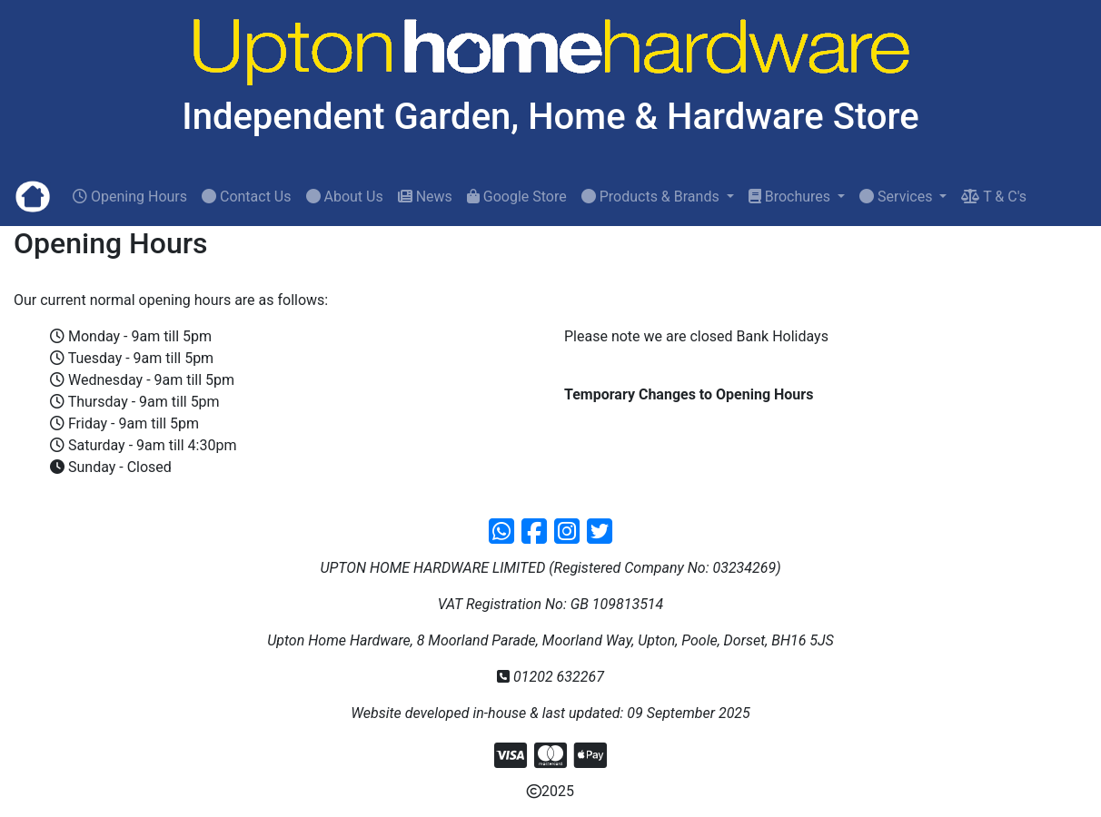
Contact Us (247, 196)
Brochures (791, 196)
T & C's (994, 196)
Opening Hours (130, 196)
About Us (344, 196)
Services (897, 196)
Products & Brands (652, 196)
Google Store (517, 196)
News (425, 196)
